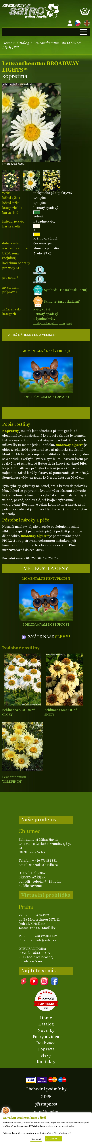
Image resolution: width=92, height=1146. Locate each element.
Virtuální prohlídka (46, 895)
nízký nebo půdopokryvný (52, 323)
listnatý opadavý (45, 314)
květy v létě (41, 309)
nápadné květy (44, 319)
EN (86, 22)
